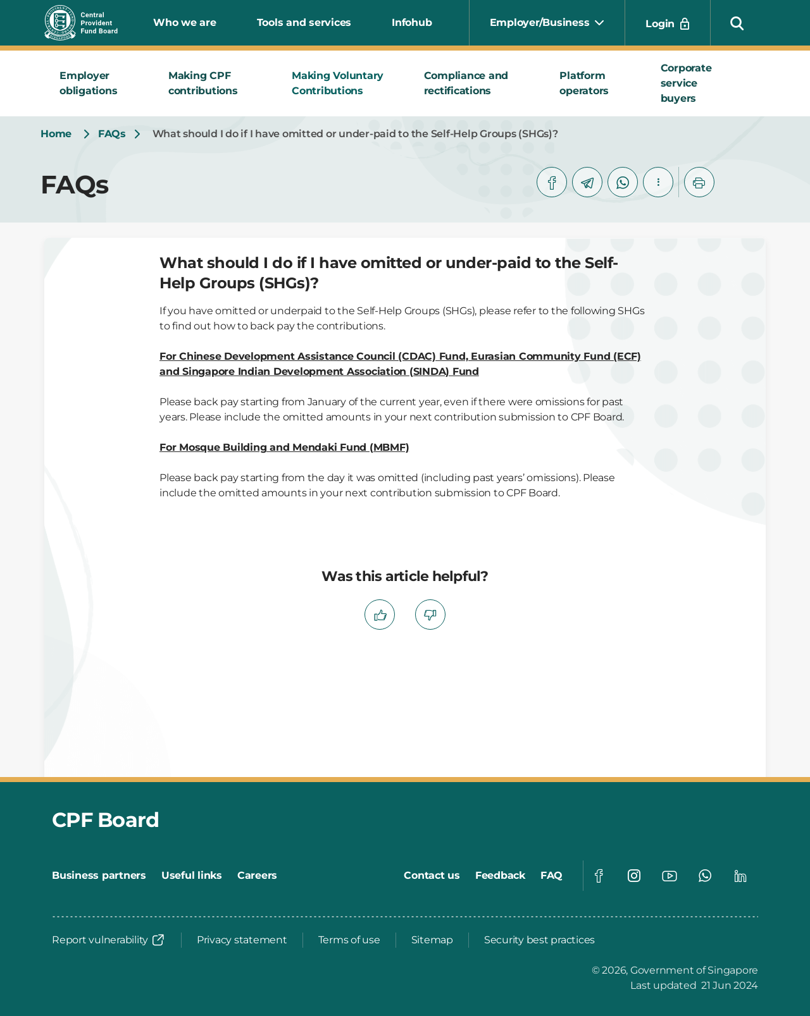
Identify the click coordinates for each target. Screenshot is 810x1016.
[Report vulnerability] (109, 940)
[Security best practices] (539, 940)
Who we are (184, 22)
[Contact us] (432, 875)
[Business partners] (99, 875)
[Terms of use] (349, 940)
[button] (737, 23)
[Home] (56, 134)
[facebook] (552, 182)
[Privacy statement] (242, 940)
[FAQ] (551, 875)
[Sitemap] (432, 940)
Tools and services (304, 22)
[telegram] (587, 182)
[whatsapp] (623, 182)
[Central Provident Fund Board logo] (88, 23)
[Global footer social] (598, 875)
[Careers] (257, 875)
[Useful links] (191, 875)
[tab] (98, 83)
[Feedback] (500, 875)
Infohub (412, 22)
